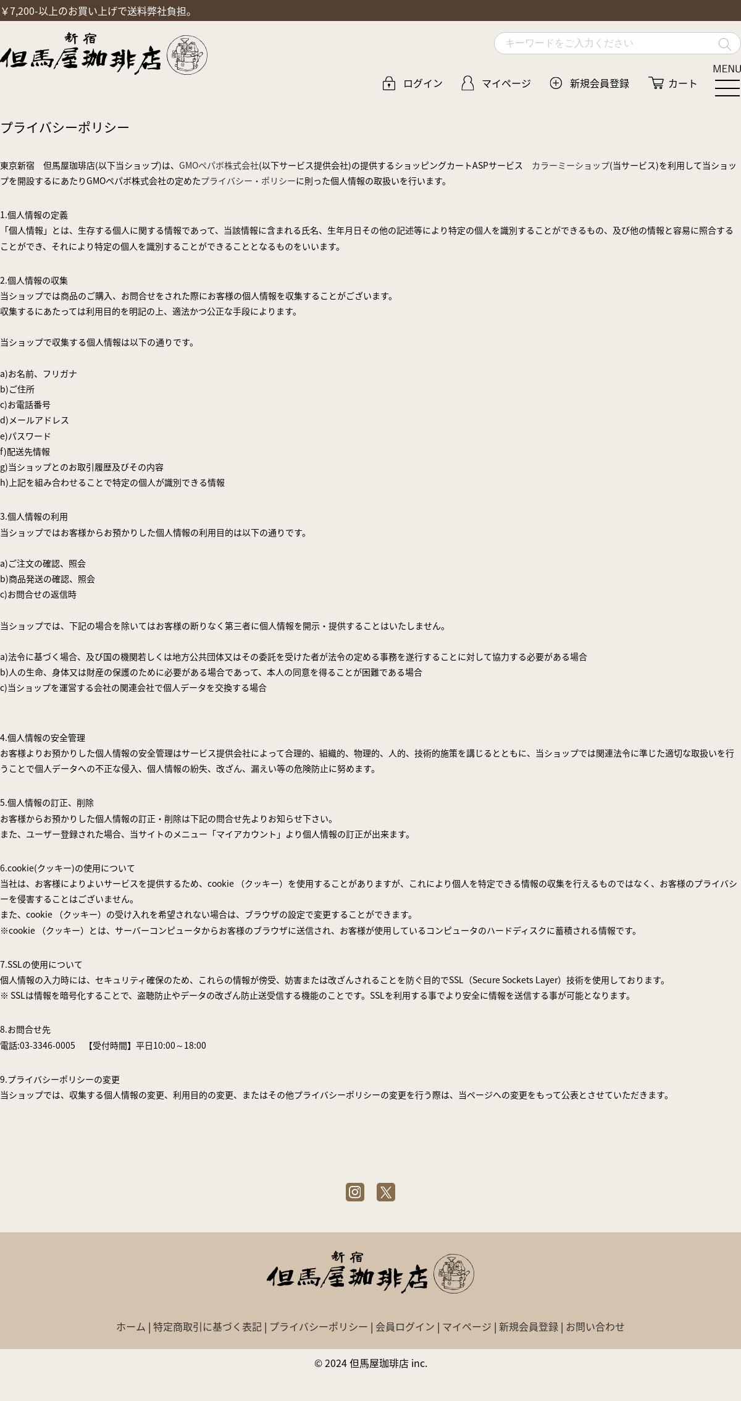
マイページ (506, 82)
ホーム (131, 1326)
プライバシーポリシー (318, 1326)
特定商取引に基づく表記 (207, 1326)
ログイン (423, 82)
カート (683, 82)
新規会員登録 (599, 82)
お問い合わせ (595, 1326)
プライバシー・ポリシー (248, 180)
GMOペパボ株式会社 (219, 165)
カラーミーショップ (570, 165)
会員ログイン (405, 1326)
